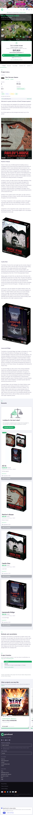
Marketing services (5, 772)
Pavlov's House (8, 514)
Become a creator (4, 776)
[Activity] (26, 9)
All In (4, 466)
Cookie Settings (4, 788)
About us (3, 759)
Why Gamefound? (5, 760)
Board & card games (20, 88)
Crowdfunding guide (9, 658)
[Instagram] (7, 740)
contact (11, 79)
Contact (2, 762)
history (7, 93)
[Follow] (4, 716)
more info (7, 79)
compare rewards (9, 427)
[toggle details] (28, 728)
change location (22, 12)
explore (2, 685)
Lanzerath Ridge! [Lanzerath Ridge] (5, 617)
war (16, 93)
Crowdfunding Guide (5, 764)
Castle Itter (6, 563)
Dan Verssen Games (7, 17)
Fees (2, 771)
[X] (3, 740)
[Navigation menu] (31, 9)
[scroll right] (30, 30)
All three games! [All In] (5, 471)
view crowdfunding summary (16, 59)
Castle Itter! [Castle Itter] (4, 569)
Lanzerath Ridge (8, 612)
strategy (12, 93)
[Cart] (23, 9)
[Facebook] (1, 740)
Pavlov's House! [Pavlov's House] (5, 520)
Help (2, 658)
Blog (2, 777)
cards (3, 93)
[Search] (21, 9)
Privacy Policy (4, 783)
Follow (16, 55)
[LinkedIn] (9, 740)
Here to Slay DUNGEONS (9, 720)
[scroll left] (3, 30)
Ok (4, 812)
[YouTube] (6, 740)
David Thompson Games (10, 16)
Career (2, 765)
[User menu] (29, 10)
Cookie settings (10, 812)
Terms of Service (4, 786)
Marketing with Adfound (6, 774)
